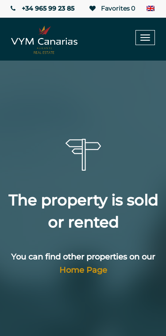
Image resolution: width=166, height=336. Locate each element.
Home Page (83, 270)
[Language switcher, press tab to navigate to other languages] (150, 9)
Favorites (111, 8)
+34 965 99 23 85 (41, 8)
